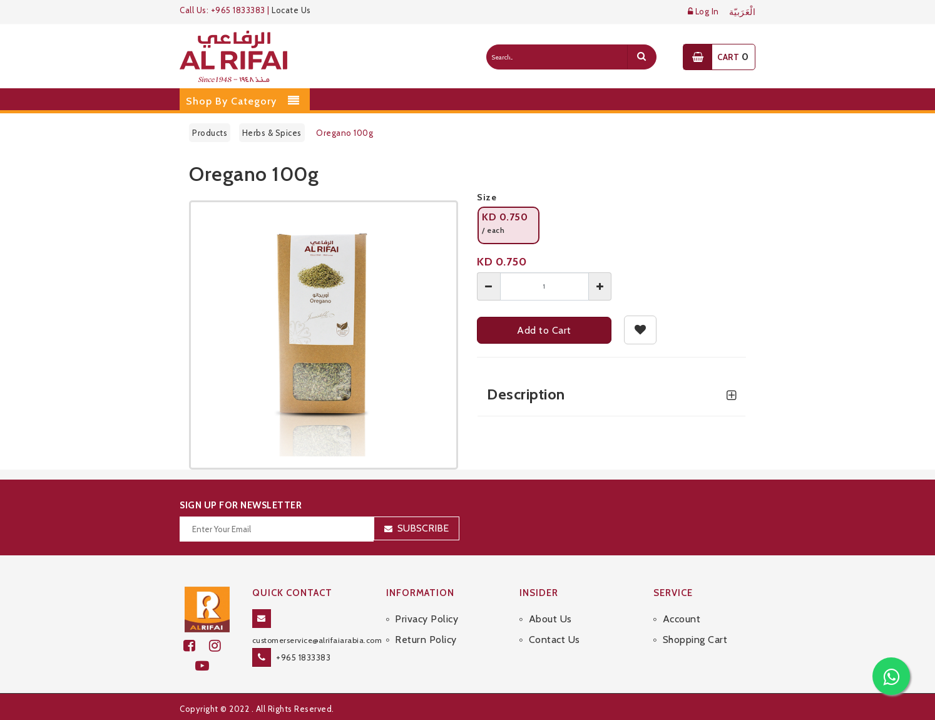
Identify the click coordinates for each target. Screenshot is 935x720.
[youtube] (207, 665)
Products (209, 133)
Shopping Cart (695, 639)
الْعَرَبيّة (742, 12)
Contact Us (554, 639)
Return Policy (426, 639)
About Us (550, 619)
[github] (220, 645)
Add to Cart (544, 330)
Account (682, 619)
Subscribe (423, 528)
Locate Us (291, 10)
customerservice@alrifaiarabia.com (317, 640)
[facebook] (196, 645)
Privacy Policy (426, 619)
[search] (641, 57)
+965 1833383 (303, 657)
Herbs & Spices (272, 133)
